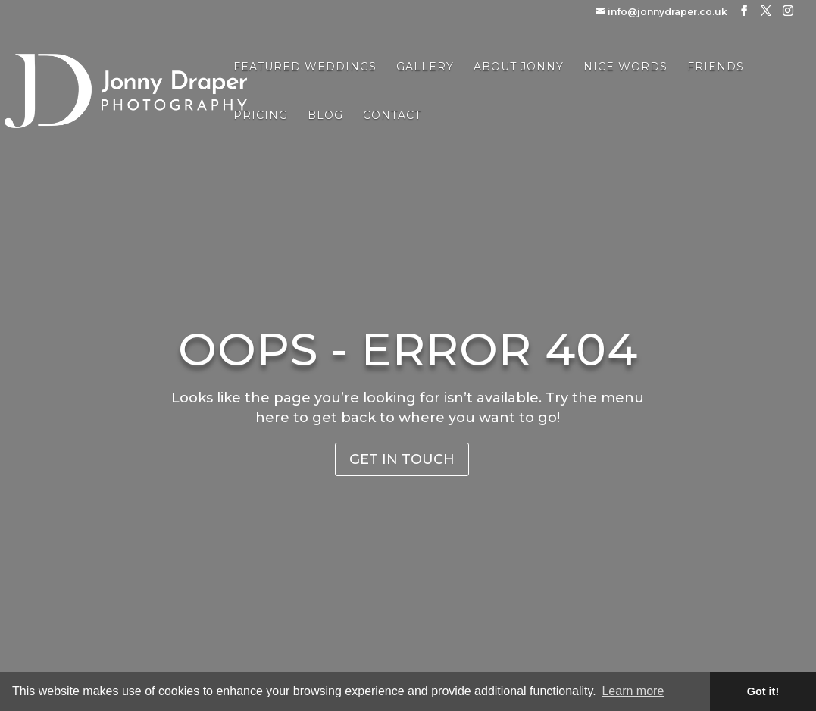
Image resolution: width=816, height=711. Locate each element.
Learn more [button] (633, 690)
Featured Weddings (305, 67)
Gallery (425, 67)
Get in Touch (402, 459)
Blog (325, 116)
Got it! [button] (763, 691)
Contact (392, 116)
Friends (715, 67)
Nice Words (625, 67)
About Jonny (519, 67)
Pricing (260, 116)
